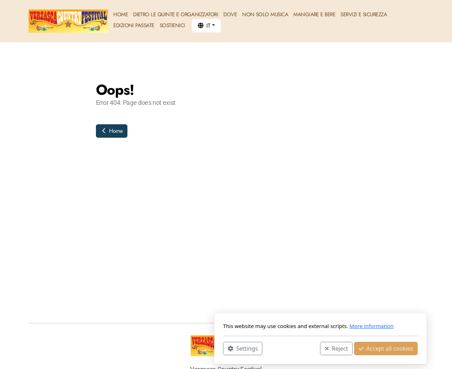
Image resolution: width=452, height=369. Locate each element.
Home (112, 131)
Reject (242, 348)
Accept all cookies (291, 348)
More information (277, 325)
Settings (148, 348)
